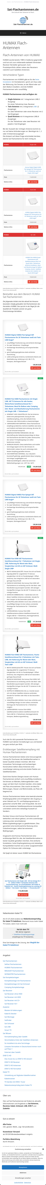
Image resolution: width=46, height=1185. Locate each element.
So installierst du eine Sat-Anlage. (17, 1043)
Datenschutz (27, 1182)
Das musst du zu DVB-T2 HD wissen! (18, 1059)
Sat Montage (9, 1017)
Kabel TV (6, 1072)
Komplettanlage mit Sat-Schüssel (17, 984)
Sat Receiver (7, 990)
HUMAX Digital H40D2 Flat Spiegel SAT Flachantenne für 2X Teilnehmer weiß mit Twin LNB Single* (23, 337)
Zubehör (6, 1007)
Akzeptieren (23, 1167)
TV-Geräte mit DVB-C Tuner (15, 1082)
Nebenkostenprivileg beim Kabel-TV (18, 1085)
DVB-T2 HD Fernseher (13, 1069)
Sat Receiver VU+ (11, 1004)
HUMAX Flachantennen (13, 967)
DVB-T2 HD (7, 1055)
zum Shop (34, 182)
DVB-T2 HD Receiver (12, 1062)
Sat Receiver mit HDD (13, 997)
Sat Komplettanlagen (11, 977)
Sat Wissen (7, 1033)
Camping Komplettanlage (14, 987)
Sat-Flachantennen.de (23, 9)
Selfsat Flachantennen (13, 964)
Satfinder (8, 1020)
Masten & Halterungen (13, 1010)
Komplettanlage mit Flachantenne (18, 981)
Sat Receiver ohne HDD (13, 994)
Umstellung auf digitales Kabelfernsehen (20, 1075)
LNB (35, 106)
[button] (43, 1149)
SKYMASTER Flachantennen (15, 974)
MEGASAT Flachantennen (14, 971)
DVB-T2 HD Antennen (13, 1065)
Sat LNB (7, 1027)
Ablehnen (23, 1173)
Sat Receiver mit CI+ (12, 1000)
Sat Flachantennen (17, 2)
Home (9, 2)
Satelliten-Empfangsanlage (24, 934)
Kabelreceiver (10, 1078)
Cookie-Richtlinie (18, 1182)
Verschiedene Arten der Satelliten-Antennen (21, 1040)
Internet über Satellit (12, 1052)
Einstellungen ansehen (23, 1178)
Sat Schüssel (9, 1023)
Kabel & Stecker (11, 1013)
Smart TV (8, 1030)
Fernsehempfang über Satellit (16, 1037)
